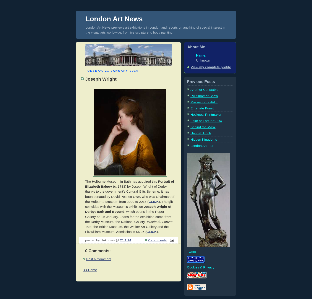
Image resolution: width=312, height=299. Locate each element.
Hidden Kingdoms (203, 139)
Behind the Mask (203, 127)
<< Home (90, 270)
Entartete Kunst (202, 108)
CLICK (153, 201)
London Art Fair (201, 146)
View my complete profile (211, 67)
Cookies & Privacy (200, 267)
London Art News (114, 19)
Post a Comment (98, 259)
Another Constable (204, 89)
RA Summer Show (204, 96)
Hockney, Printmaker (205, 114)
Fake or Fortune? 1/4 (206, 121)
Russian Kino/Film (204, 102)
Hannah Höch (200, 133)
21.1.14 (125, 240)
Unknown (203, 60)
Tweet (191, 252)
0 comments (157, 240)
